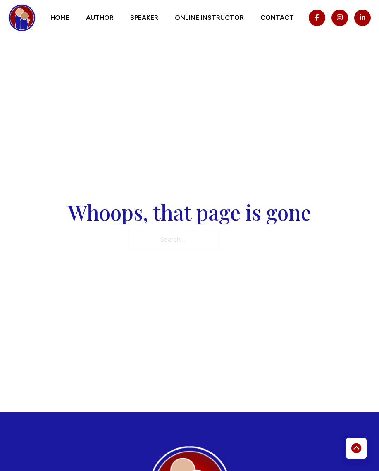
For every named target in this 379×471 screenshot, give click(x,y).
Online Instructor (209, 17)
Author (100, 17)
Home (59, 17)
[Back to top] (356, 448)
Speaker (144, 17)
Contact (277, 17)
